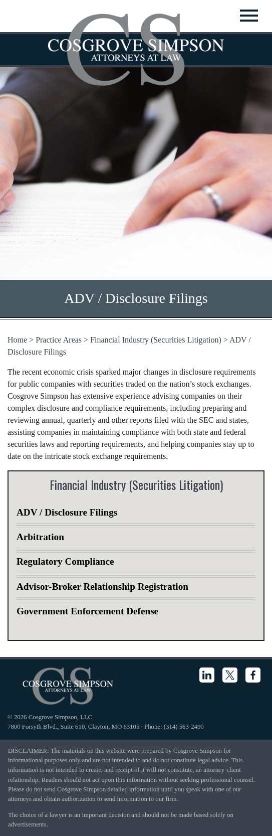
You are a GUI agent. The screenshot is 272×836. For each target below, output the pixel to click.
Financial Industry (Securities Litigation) (155, 340)
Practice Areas (59, 340)
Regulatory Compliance (65, 561)
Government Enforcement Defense (87, 611)
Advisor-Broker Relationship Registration (102, 586)
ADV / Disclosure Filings (67, 512)
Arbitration (40, 537)
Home (17, 340)
